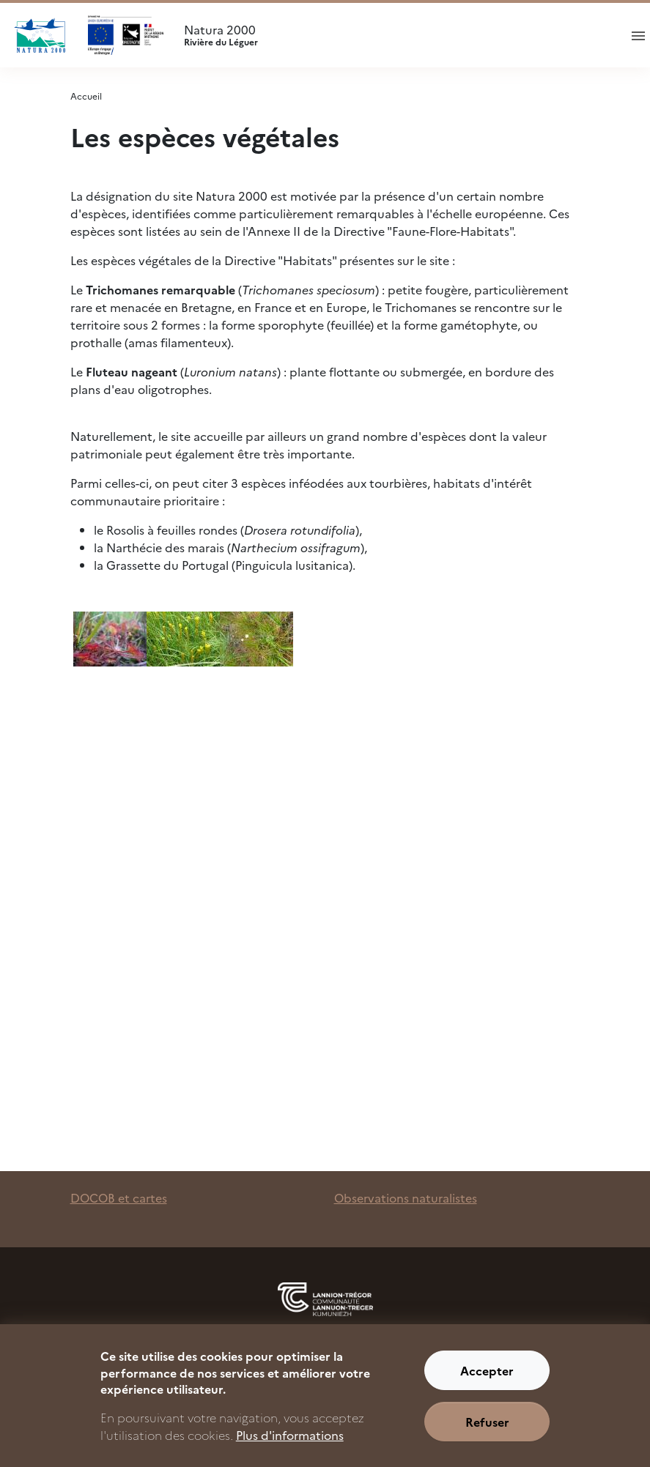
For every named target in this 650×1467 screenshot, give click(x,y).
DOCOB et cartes (118, 1197)
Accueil (86, 95)
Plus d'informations (290, 1446)
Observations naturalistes (405, 1197)
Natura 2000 (395, 35)
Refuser (487, 1433)
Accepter (487, 1382)
